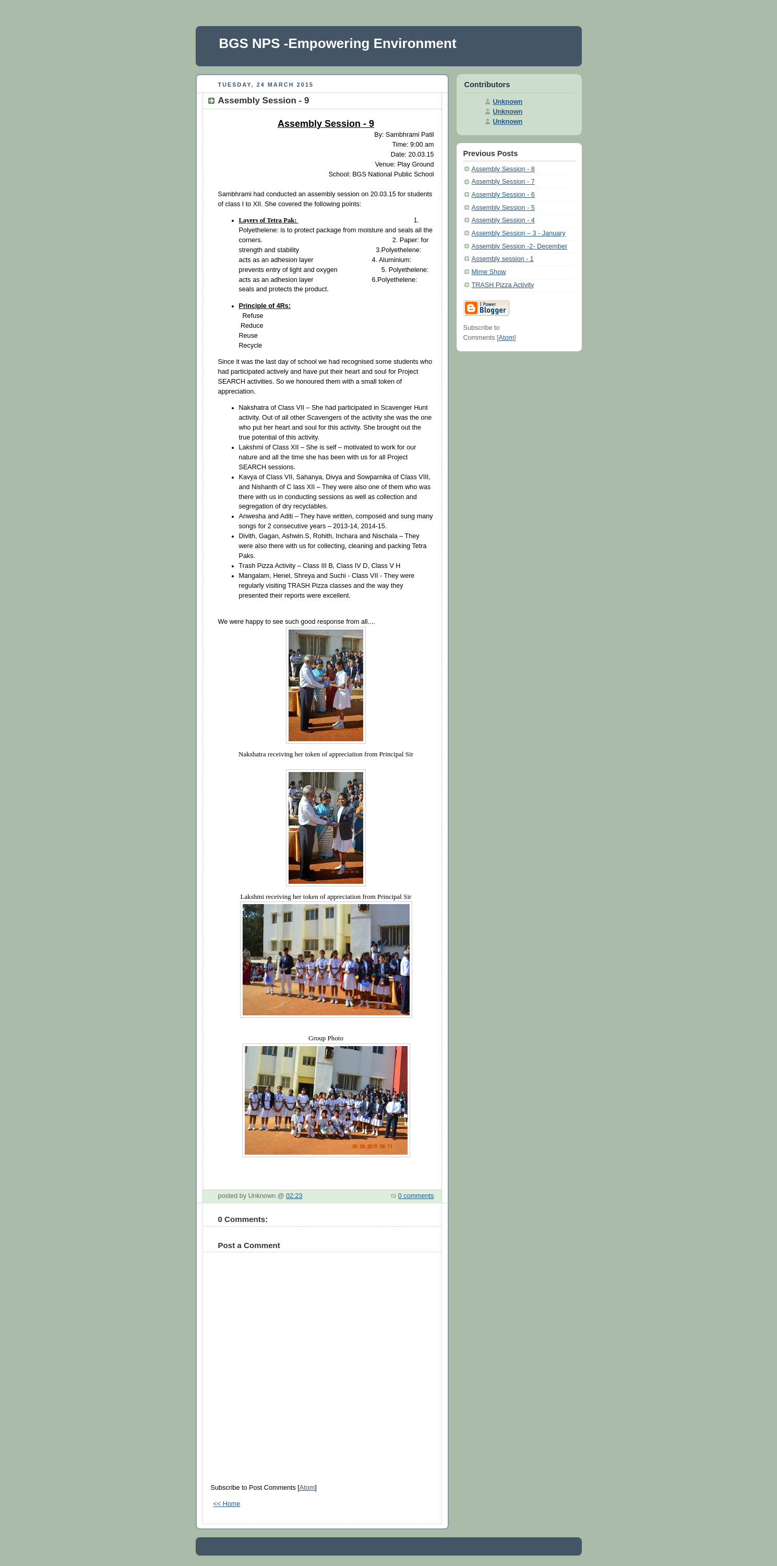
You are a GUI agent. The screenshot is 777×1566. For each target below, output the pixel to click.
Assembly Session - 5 (503, 207)
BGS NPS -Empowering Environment (338, 43)
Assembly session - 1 (503, 259)
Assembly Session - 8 (503, 169)
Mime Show (489, 272)
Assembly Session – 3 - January (519, 233)
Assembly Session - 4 (503, 220)
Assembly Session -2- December (520, 246)
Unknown (508, 101)
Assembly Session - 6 (503, 194)
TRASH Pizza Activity (503, 285)
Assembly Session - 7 (503, 181)
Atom (307, 1487)
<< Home (227, 1504)
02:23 (294, 1196)
